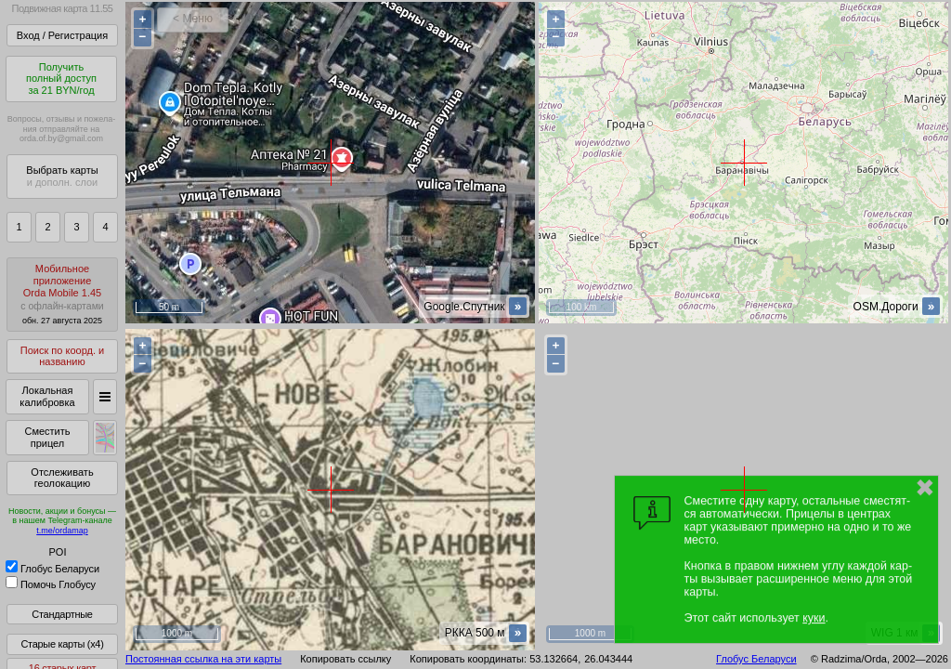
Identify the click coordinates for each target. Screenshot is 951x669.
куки (813, 617)
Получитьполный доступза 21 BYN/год (61, 78)
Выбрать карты (62, 176)
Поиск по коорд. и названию (62, 356)
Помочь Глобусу (51, 584)
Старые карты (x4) (61, 643)
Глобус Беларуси (52, 568)
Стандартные (62, 614)
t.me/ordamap (62, 530)
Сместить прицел (47, 437)
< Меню (193, 18)
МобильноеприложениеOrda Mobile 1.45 (62, 294)
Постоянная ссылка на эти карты (203, 658)
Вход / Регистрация (62, 35)
